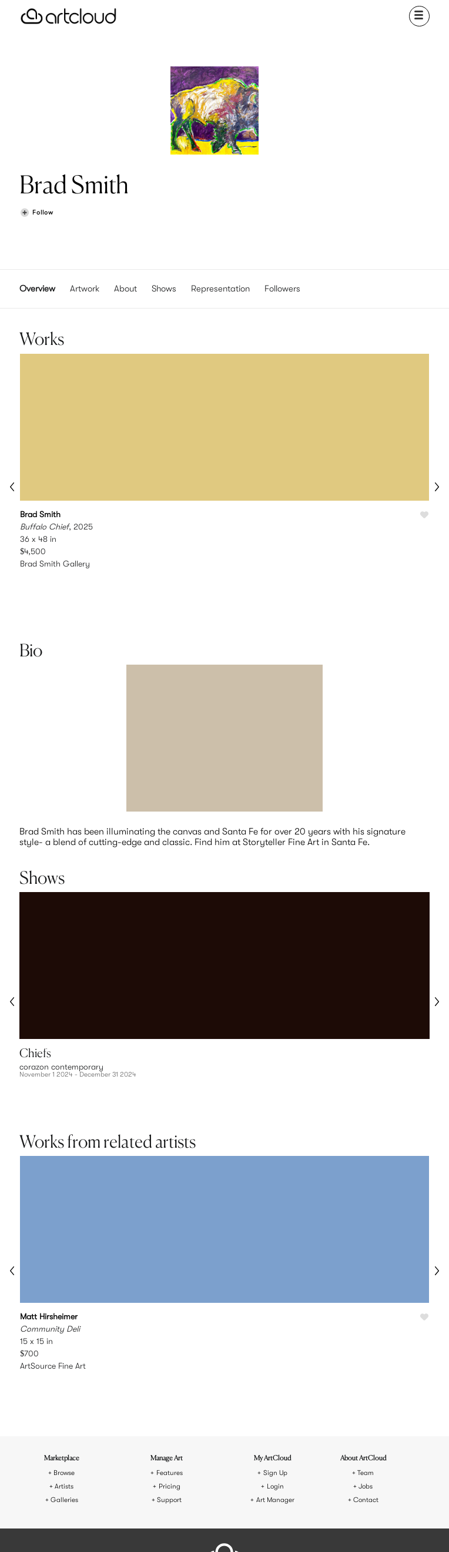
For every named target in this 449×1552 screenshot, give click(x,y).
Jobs (365, 1392)
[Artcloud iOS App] (265, 1527)
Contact (365, 1406)
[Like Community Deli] (424, 1236)
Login (275, 1392)
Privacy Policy (246, 1486)
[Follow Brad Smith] (36, 213)
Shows (164, 288)
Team (365, 1379)
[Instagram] (167, 1527)
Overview (37, 288)
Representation (220, 288)
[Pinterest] (195, 1527)
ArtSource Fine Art (53, 1284)
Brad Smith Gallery (55, 563)
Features (169, 1379)
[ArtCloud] (68, 16)
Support (169, 1406)
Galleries (64, 1406)
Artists (64, 1392)
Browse (64, 1379)
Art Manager (275, 1406)
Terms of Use (202, 1486)
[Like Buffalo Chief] (424, 515)
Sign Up (275, 1379)
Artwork (84, 288)
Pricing (169, 1392)
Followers (282, 288)
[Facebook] (222, 1527)
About (125, 288)
